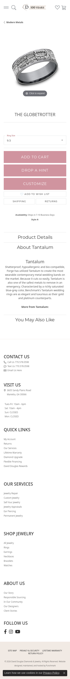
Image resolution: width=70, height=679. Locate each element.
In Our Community (13, 601)
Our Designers (11, 606)
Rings (6, 547)
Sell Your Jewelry (12, 502)
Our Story (8, 592)
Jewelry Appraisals (13, 506)
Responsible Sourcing (15, 597)
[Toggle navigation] (6, 7)
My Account (9, 439)
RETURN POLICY (35, 653)
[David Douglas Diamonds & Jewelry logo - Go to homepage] (35, 7)
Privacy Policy (51, 672)
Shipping (19, 201)
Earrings (8, 552)
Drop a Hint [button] (34, 170)
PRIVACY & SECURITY (29, 650)
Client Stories (10, 610)
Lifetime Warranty (13, 452)
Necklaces (9, 556)
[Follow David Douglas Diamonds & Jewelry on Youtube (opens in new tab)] (17, 631)
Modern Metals (14, 22)
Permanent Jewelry (13, 515)
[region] (35, 66)
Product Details (35, 237)
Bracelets (8, 561)
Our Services (10, 448)
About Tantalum (35, 247)
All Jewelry (9, 543)
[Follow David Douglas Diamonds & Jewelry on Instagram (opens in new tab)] (11, 631)
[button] (13, 7)
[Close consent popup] (64, 673)
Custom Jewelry (11, 497)
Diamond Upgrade (13, 457)
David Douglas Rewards (16, 466)
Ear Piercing (10, 511)
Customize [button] (35, 184)
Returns (51, 201)
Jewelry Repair (11, 493)
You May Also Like (35, 319)
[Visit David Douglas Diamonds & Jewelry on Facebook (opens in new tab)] (5, 631)
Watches (8, 565)
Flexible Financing (13, 461)
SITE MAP (12, 650)
